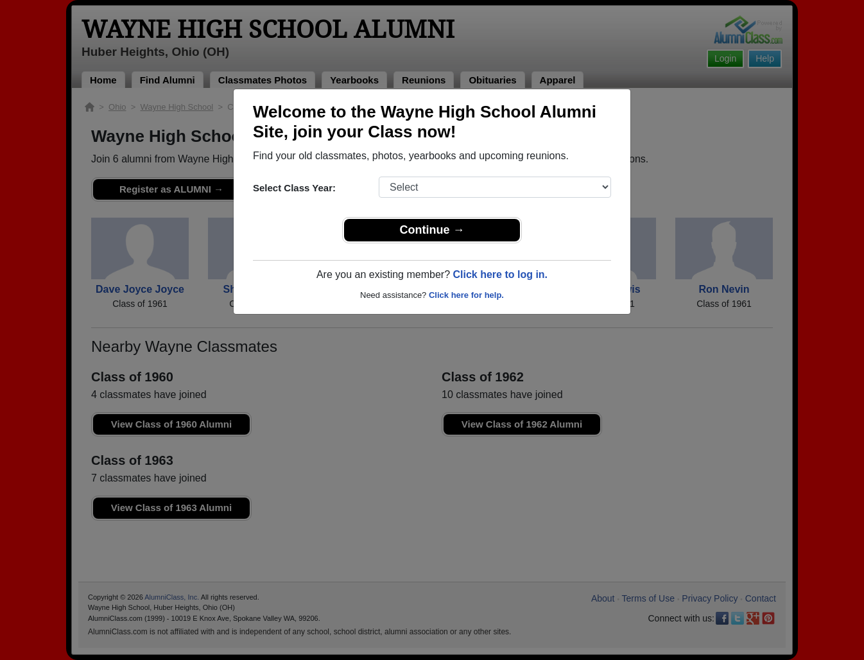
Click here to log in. (500, 274)
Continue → (432, 229)
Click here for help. (466, 295)
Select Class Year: (294, 187)
